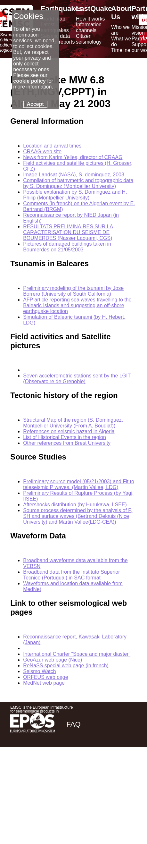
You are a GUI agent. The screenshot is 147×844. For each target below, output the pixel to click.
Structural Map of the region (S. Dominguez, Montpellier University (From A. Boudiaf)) (73, 422)
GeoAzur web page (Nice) (52, 660)
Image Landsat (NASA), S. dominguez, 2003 (73, 174)
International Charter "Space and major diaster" (76, 654)
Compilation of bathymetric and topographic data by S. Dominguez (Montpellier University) (78, 183)
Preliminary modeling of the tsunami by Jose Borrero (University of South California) (73, 291)
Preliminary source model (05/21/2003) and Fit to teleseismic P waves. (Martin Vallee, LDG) (78, 484)
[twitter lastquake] (93, 769)
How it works (90, 18)
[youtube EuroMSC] (127, 769)
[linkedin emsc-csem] (110, 769)
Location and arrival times (52, 145)
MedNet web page (44, 683)
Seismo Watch (39, 671)
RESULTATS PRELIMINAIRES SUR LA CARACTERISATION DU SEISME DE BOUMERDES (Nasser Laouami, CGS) (68, 232)
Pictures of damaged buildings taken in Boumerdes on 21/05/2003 (67, 246)
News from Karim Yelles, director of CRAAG (72, 157)
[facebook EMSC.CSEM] (75, 769)
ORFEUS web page (45, 677)
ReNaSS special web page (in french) (66, 665)
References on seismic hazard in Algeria (68, 431)
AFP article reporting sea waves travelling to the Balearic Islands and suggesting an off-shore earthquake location (77, 305)
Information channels (89, 27)
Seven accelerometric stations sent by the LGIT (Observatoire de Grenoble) (77, 378)
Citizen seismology (89, 39)
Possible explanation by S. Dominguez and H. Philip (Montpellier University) (75, 194)
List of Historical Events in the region (64, 437)
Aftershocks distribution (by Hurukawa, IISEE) (75, 504)
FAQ (73, 724)
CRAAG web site (42, 151)
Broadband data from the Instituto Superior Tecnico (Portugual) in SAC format (71, 574)
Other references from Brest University (66, 443)
